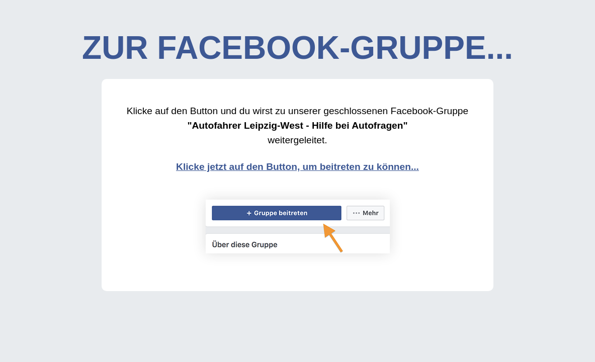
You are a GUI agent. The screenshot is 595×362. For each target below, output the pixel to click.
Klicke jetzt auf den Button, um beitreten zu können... (297, 166)
